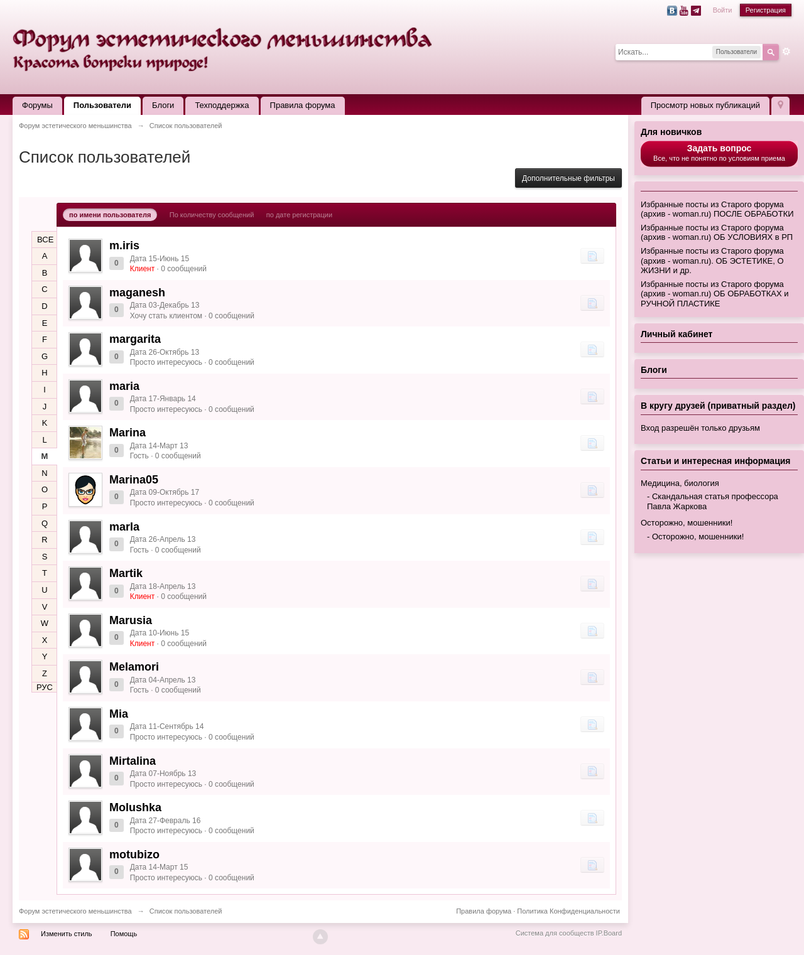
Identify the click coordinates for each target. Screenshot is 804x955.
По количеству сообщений (212, 215)
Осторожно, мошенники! (686, 522)
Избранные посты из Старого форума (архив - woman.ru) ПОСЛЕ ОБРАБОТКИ (717, 209)
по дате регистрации (299, 215)
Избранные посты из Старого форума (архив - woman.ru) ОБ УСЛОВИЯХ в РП (717, 232)
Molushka (135, 807)
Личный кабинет (676, 334)
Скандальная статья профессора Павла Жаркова (712, 501)
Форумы (37, 105)
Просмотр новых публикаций (705, 105)
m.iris (124, 245)
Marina (127, 432)
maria (124, 386)
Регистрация (766, 10)
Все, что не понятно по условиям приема (719, 153)
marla (124, 527)
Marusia (130, 620)
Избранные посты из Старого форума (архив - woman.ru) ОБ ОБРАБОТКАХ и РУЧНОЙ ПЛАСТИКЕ (714, 293)
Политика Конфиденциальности (568, 911)
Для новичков (671, 132)
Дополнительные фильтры (568, 178)
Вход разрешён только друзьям (700, 428)
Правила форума (302, 105)
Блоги (163, 105)
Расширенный (786, 51)
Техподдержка (222, 105)
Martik (126, 573)
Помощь (124, 933)
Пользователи (102, 105)
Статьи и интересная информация (716, 461)
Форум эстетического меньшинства (75, 911)
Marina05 (133, 479)
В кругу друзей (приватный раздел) (718, 406)
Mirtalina (132, 761)
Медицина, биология (680, 483)
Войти (722, 10)
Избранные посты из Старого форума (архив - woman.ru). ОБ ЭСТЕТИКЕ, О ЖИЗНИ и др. (712, 260)
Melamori (134, 667)
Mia (118, 714)
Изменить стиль (66, 933)
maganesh (137, 292)
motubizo (134, 854)
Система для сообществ (555, 933)
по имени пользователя (110, 215)
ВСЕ (45, 239)
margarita (135, 339)
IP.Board (609, 933)
